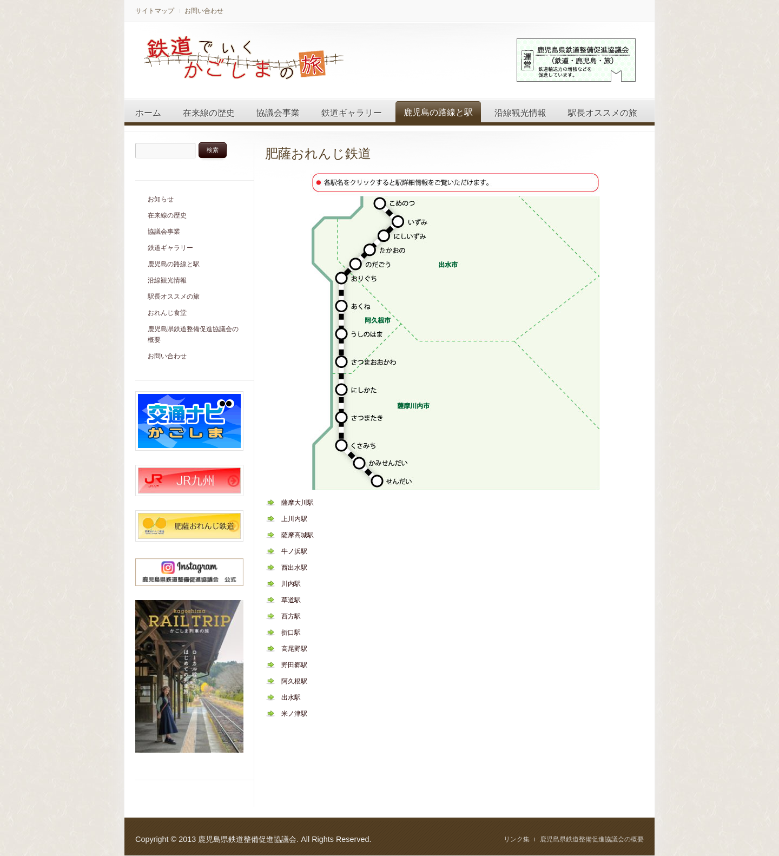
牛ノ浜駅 (294, 551)
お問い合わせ (203, 11)
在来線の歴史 (209, 112)
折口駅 (291, 632)
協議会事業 (278, 112)
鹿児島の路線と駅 (438, 112)
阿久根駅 (294, 681)
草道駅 (291, 600)
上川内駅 (294, 519)
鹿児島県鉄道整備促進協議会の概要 (193, 334)
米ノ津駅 (294, 713)
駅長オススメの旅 (602, 112)
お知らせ (161, 199)
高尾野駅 (294, 649)
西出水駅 (294, 567)
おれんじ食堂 (167, 313)
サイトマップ (154, 11)
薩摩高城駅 (297, 535)
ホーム (148, 112)
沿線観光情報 (520, 112)
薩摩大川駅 (297, 502)
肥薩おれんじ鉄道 (318, 154)
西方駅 (291, 616)
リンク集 (517, 839)
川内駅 (291, 584)
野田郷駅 (294, 665)
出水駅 (291, 697)
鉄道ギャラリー (351, 112)
